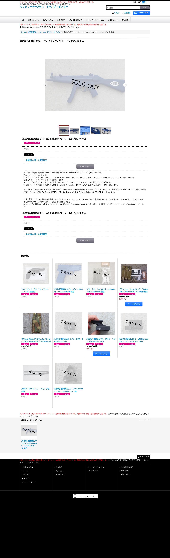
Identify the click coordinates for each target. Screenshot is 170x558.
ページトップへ (145, 456)
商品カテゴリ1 (28, 467)
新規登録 (127, 13)
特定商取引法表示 (127, 467)
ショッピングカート (30, 482)
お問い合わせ (85, 166)
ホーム (25, 471)
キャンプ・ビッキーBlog (97, 467)
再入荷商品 (59, 471)
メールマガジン (94, 471)
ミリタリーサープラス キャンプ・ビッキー (44, 6)
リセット (146, 419)
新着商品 (59, 467)
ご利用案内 (124, 471)
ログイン (117, 13)
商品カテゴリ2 (61, 474)
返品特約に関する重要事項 (36, 160)
